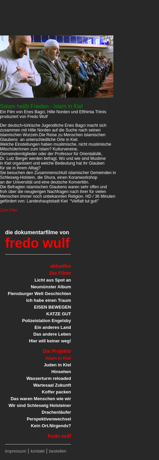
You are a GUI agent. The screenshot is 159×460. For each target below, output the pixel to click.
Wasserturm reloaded (48, 378)
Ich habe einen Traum (48, 300)
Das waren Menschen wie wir (40, 398)
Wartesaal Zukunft (52, 385)
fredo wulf (37, 243)
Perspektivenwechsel (49, 418)
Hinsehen (61, 371)
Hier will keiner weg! (50, 340)
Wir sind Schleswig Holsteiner (39, 405)
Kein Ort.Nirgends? (51, 425)
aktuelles (60, 266)
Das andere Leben (52, 334)
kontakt (38, 451)
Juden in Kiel (57, 364)
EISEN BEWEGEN (52, 307)
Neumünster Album (51, 286)
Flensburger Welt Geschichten (39, 293)
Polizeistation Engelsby (46, 320)
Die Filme (60, 273)
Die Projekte (57, 351)
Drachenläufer (56, 412)
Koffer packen (56, 391)
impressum (15, 451)
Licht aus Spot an (53, 280)
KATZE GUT (58, 313)
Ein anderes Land (53, 327)
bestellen (57, 451)
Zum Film (8, 210)
